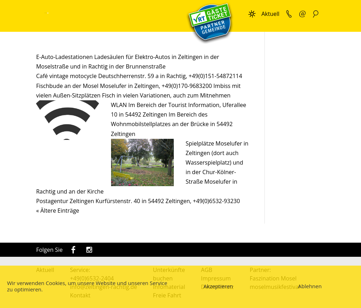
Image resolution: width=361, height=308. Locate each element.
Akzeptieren (218, 286)
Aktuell (270, 14)
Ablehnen (310, 286)
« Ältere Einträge (57, 210)
